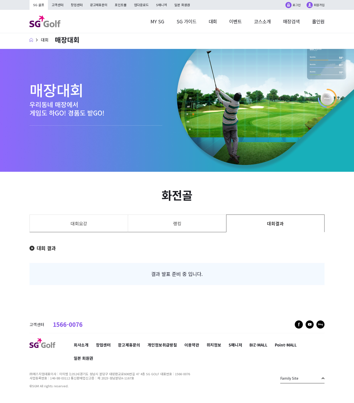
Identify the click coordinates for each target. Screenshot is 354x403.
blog (320, 324)
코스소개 (262, 21)
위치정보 (213, 345)
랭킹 (177, 223)
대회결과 (275, 223)
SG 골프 (38, 4)
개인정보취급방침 (162, 345)
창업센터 (77, 4)
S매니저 (161, 4)
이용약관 (191, 345)
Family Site (289, 378)
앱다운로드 (141, 4)
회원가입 (319, 5)
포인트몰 (121, 4)
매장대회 (67, 39)
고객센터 (57, 4)
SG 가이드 (186, 21)
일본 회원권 (182, 4)
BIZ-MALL (258, 345)
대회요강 (79, 223)
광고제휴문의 (99, 4)
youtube (310, 324)
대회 (212, 21)
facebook (299, 324)
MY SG (157, 21)
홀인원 (318, 21)
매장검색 (291, 21)
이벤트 (235, 21)
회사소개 (81, 345)
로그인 (297, 5)
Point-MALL (286, 345)
